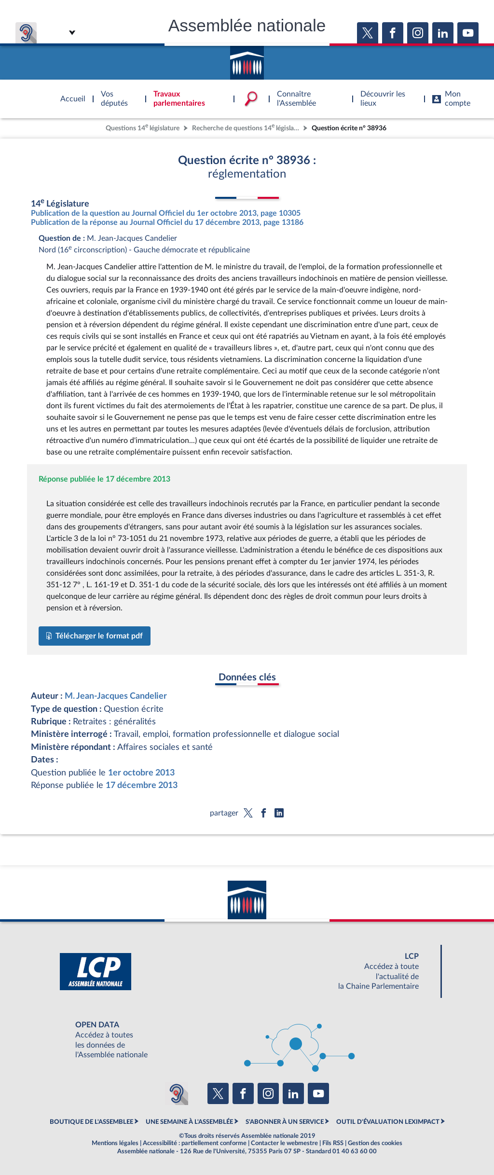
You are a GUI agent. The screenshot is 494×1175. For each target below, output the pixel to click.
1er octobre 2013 (141, 773)
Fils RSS (332, 1143)
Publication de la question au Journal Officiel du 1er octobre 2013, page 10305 (166, 213)
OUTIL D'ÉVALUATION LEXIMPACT (387, 1122)
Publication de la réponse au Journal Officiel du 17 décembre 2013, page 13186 (167, 222)
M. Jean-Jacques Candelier (116, 696)
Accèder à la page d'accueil (247, 59)
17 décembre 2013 (142, 785)
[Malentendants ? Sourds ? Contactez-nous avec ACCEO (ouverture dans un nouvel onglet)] (176, 1093)
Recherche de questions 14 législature (246, 127)
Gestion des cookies (375, 1143)
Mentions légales (115, 1143)
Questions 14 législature (142, 127)
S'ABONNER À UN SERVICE (285, 1122)
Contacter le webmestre (284, 1143)
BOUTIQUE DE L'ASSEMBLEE (91, 1122)
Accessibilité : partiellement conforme (195, 1143)
